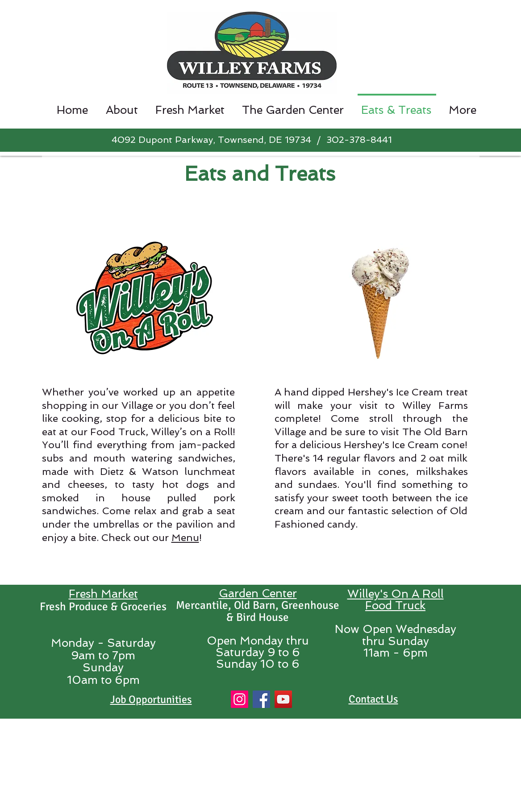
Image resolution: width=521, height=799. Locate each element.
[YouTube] (283, 699)
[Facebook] (261, 699)
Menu (185, 537)
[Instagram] (239, 699)
